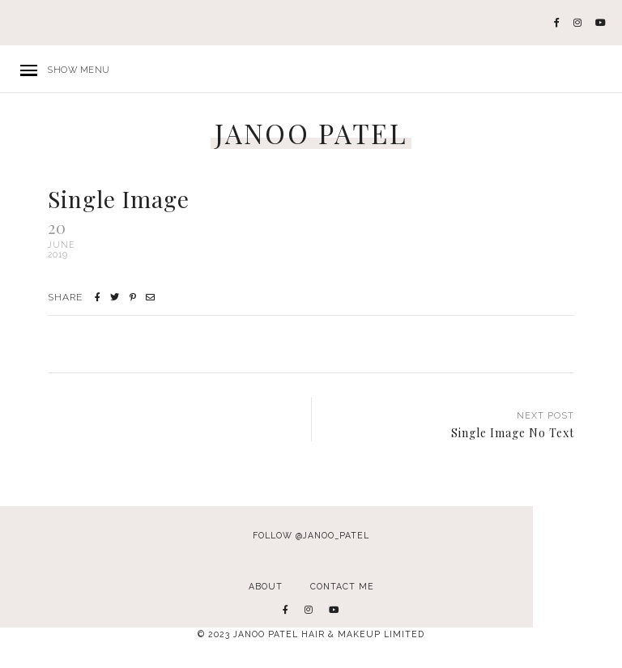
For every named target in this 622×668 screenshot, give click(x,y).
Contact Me (342, 586)
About (266, 586)
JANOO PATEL (311, 133)
